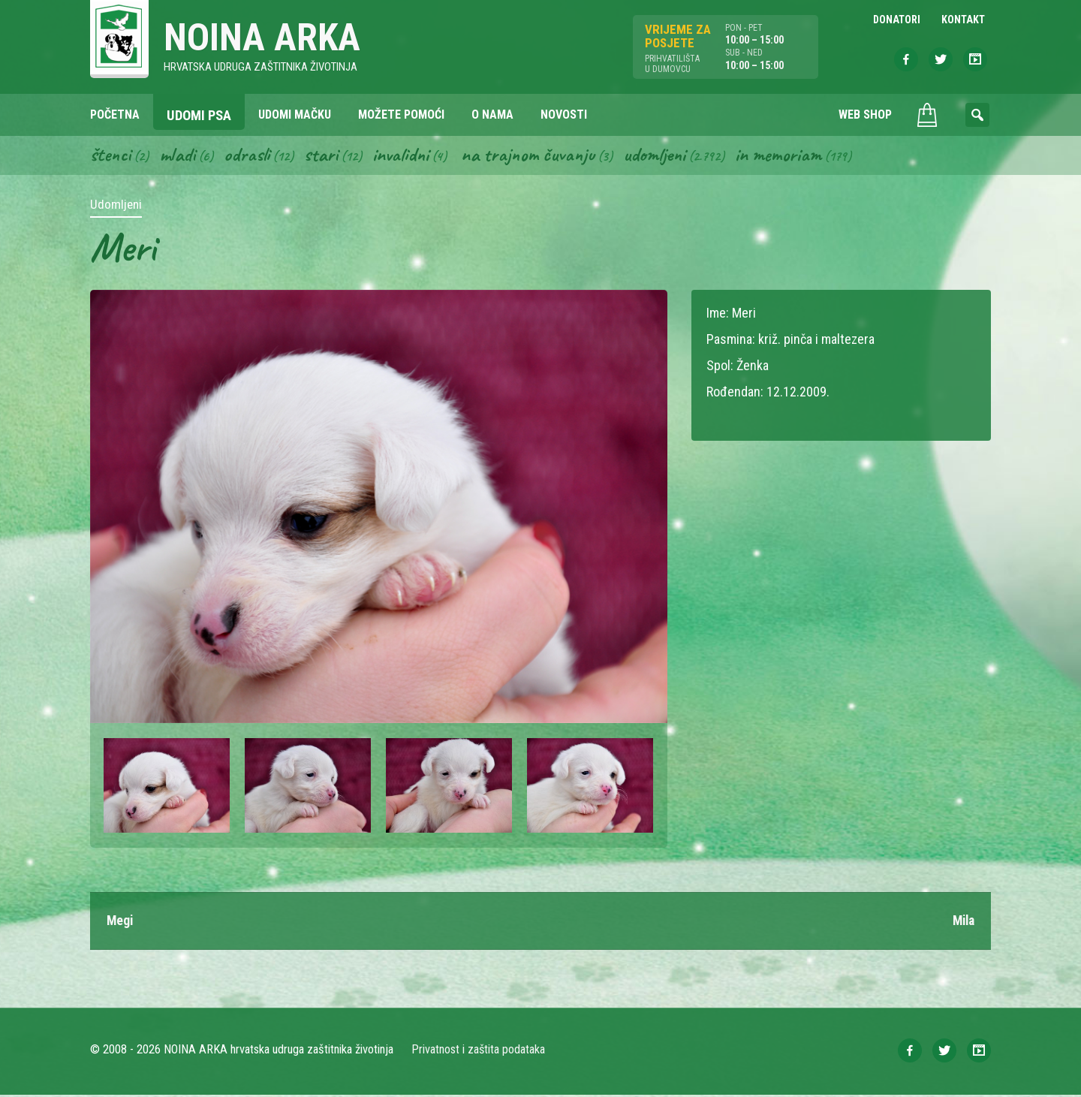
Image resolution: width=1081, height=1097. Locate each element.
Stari (324, 156)
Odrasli (250, 156)
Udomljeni (662, 156)
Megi (120, 922)
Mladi (179, 156)
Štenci (111, 156)
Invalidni (404, 156)
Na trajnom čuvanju (533, 156)
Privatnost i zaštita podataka (478, 1051)
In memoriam (787, 156)
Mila (962, 922)
